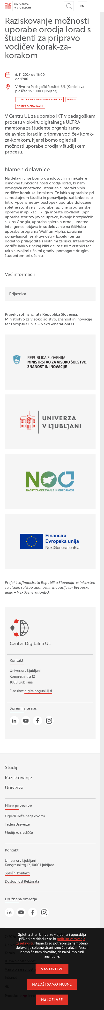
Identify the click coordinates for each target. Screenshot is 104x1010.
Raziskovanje (18, 778)
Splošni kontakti (17, 873)
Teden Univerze (17, 824)
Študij (11, 768)
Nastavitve (52, 969)
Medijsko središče (19, 833)
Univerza (14, 788)
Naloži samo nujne (52, 984)
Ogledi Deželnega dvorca (25, 816)
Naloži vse (52, 1000)
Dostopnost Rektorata (22, 881)
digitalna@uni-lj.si (38, 691)
